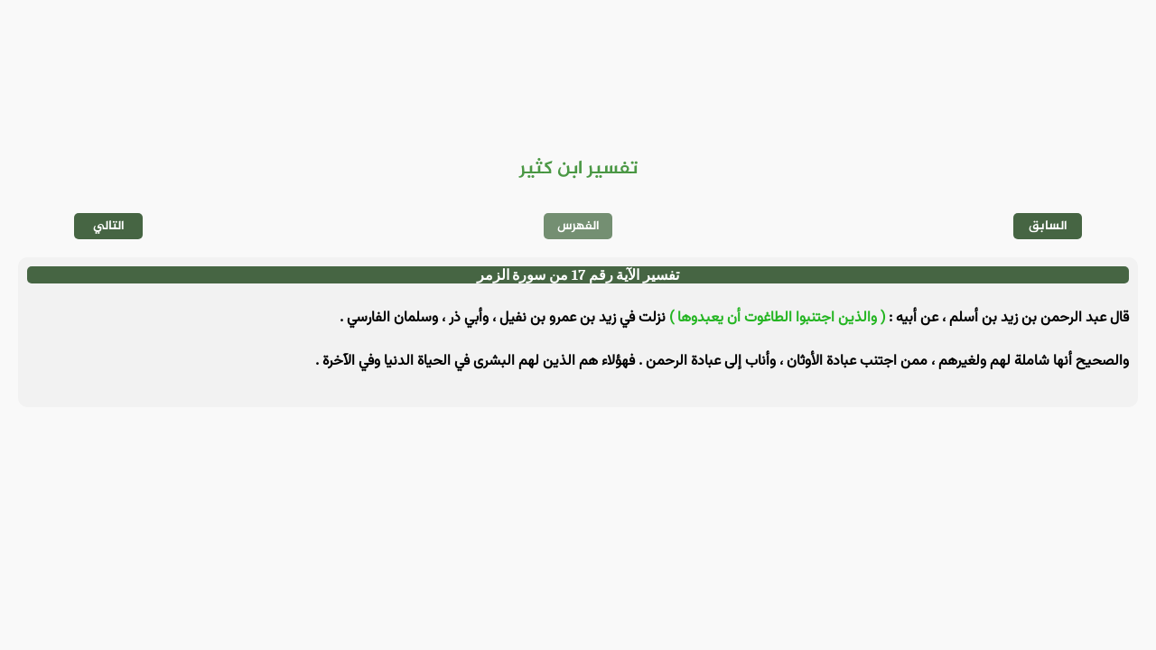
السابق (1048, 226)
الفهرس (578, 226)
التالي (109, 226)
